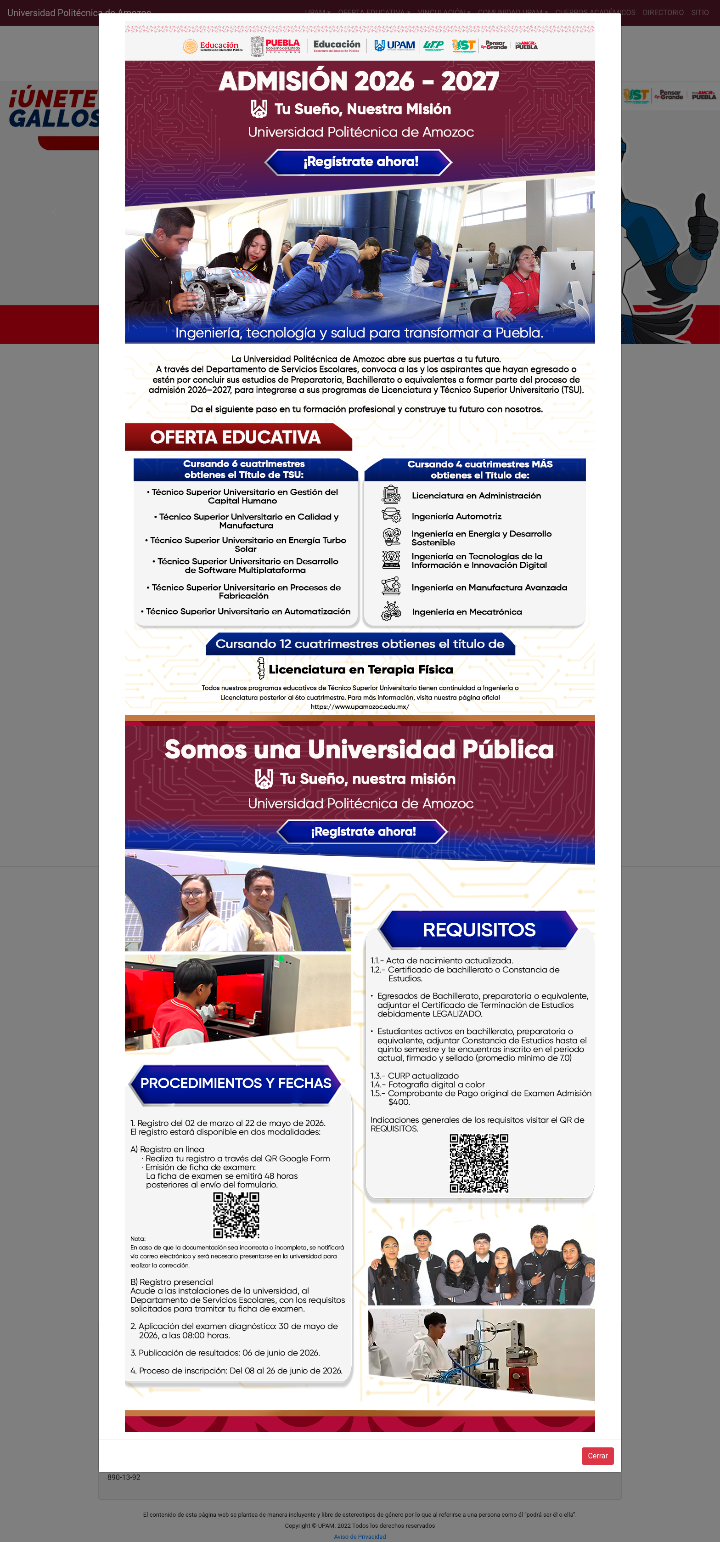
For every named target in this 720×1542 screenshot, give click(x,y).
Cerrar (598, 1456)
